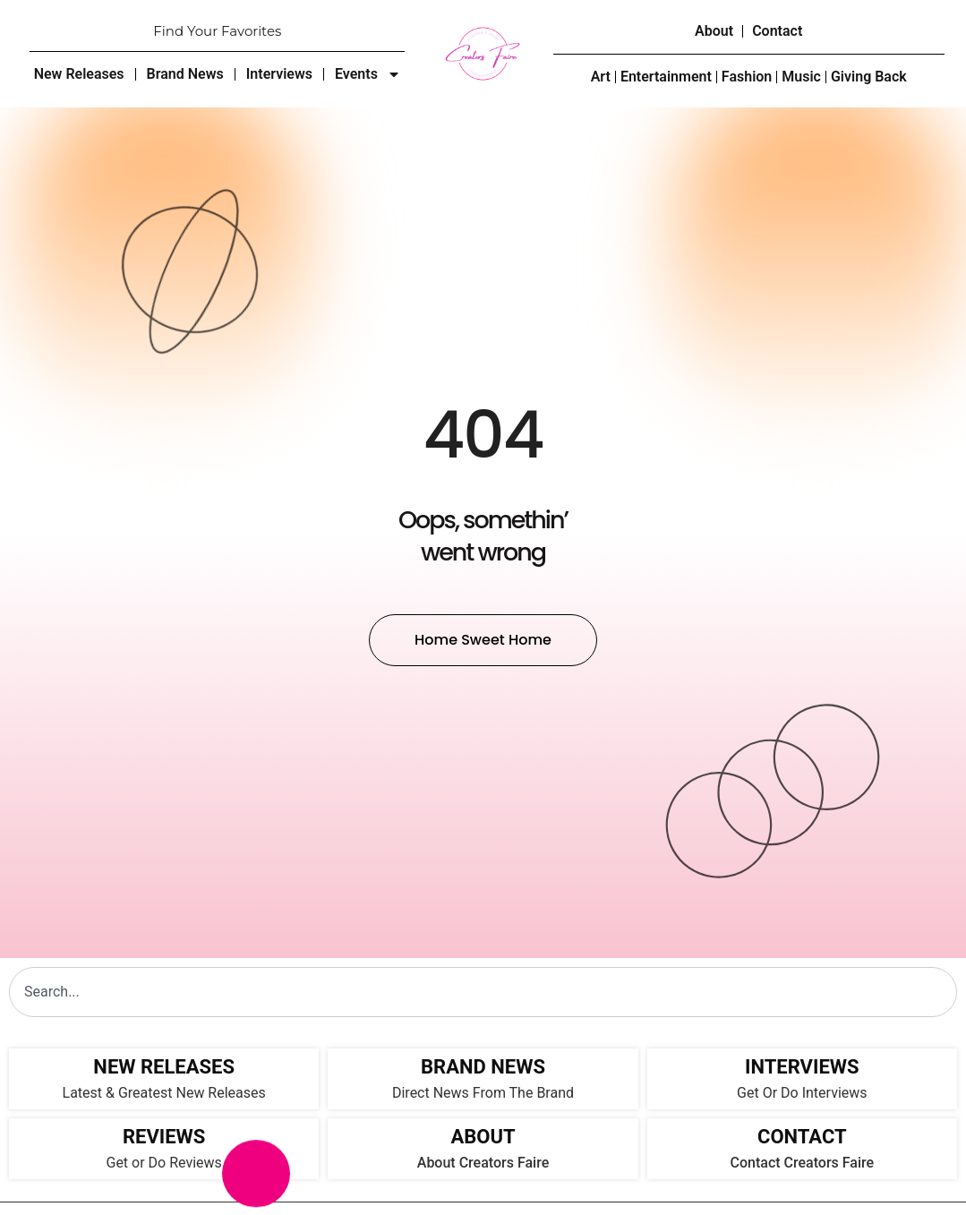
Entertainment (666, 76)
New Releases (79, 73)
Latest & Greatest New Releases (164, 1092)
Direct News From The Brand (483, 1092)
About (714, 30)
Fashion (747, 76)
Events (368, 74)
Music (801, 76)
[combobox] (483, 992)
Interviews (279, 73)
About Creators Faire (483, 1162)
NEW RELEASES (164, 1067)
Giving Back (869, 76)
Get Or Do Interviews (802, 1092)
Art (601, 76)
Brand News (185, 73)
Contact (777, 30)
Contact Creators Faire (803, 1162)
